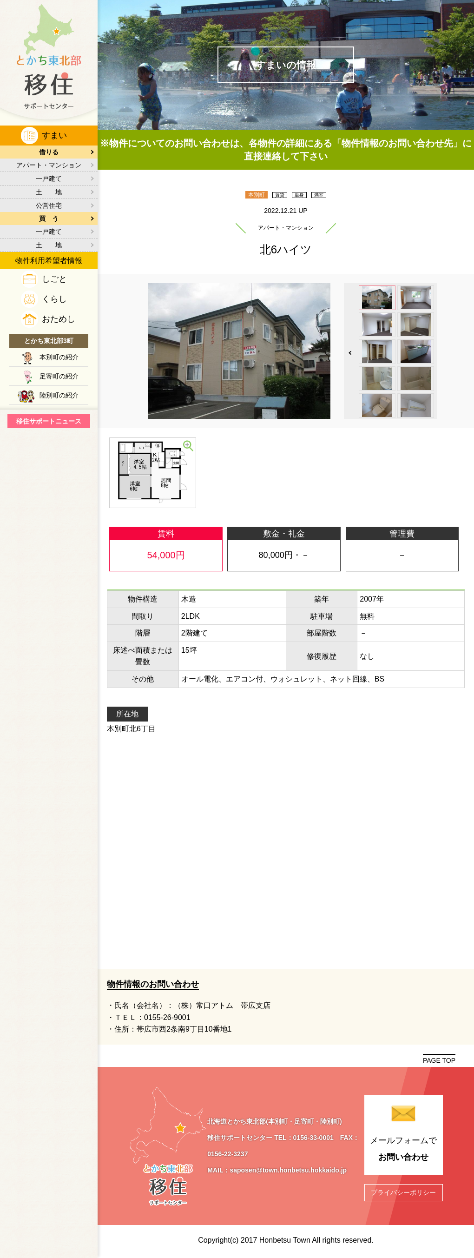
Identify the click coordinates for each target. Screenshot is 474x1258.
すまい (54, 135)
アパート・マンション (48, 165)
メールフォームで (403, 1150)
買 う (49, 218)
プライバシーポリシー (403, 1192)
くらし (54, 299)
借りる (49, 152)
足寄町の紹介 (59, 376)
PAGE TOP (439, 1060)
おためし (58, 319)
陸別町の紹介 (59, 395)
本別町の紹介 (59, 357)
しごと (54, 279)
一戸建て (49, 178)
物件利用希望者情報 (48, 261)
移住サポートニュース (48, 421)
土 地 (49, 192)
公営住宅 (49, 205)
